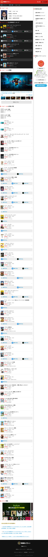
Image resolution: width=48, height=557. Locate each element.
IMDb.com (30, 94)
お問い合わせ (41, 79)
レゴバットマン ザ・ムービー (6, 91)
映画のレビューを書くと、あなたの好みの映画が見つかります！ (15, 536)
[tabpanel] (16, 511)
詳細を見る (41, 68)
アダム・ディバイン (8, 93)
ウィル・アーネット (16, 91)
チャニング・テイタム (25, 91)
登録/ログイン (44, 1)
